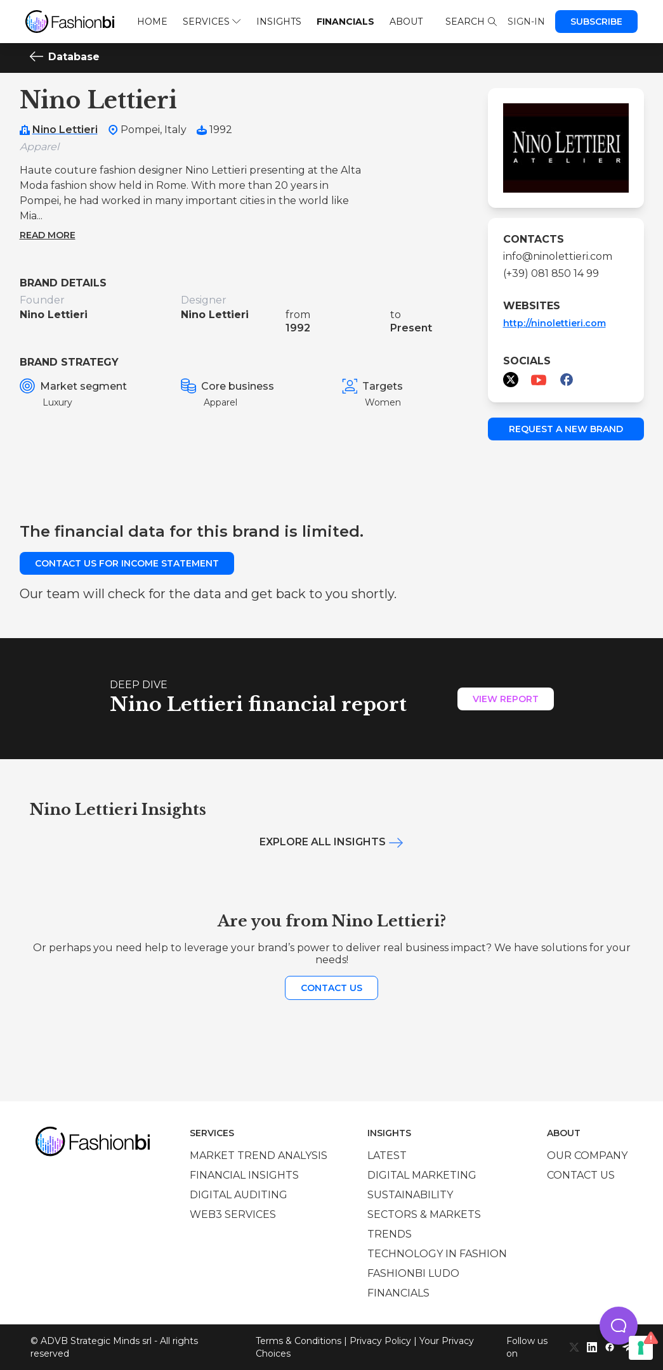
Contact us (331, 988)
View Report (506, 699)
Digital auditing (238, 1195)
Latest (387, 1155)
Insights (278, 21)
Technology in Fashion (437, 1254)
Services (211, 21)
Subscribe (596, 21)
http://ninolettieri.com (554, 323)
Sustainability (410, 1195)
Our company (587, 1155)
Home (152, 21)
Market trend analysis (258, 1155)
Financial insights (244, 1175)
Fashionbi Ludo (413, 1273)
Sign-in (526, 21)
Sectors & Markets (424, 1214)
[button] (619, 1326)
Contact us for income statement (127, 563)
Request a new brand (566, 429)
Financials (345, 21)
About (406, 21)
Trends (389, 1234)
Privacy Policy (380, 1341)
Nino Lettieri (65, 130)
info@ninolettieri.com (557, 256)
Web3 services (233, 1214)
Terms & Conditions (298, 1341)
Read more (47, 235)
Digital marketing (421, 1175)
